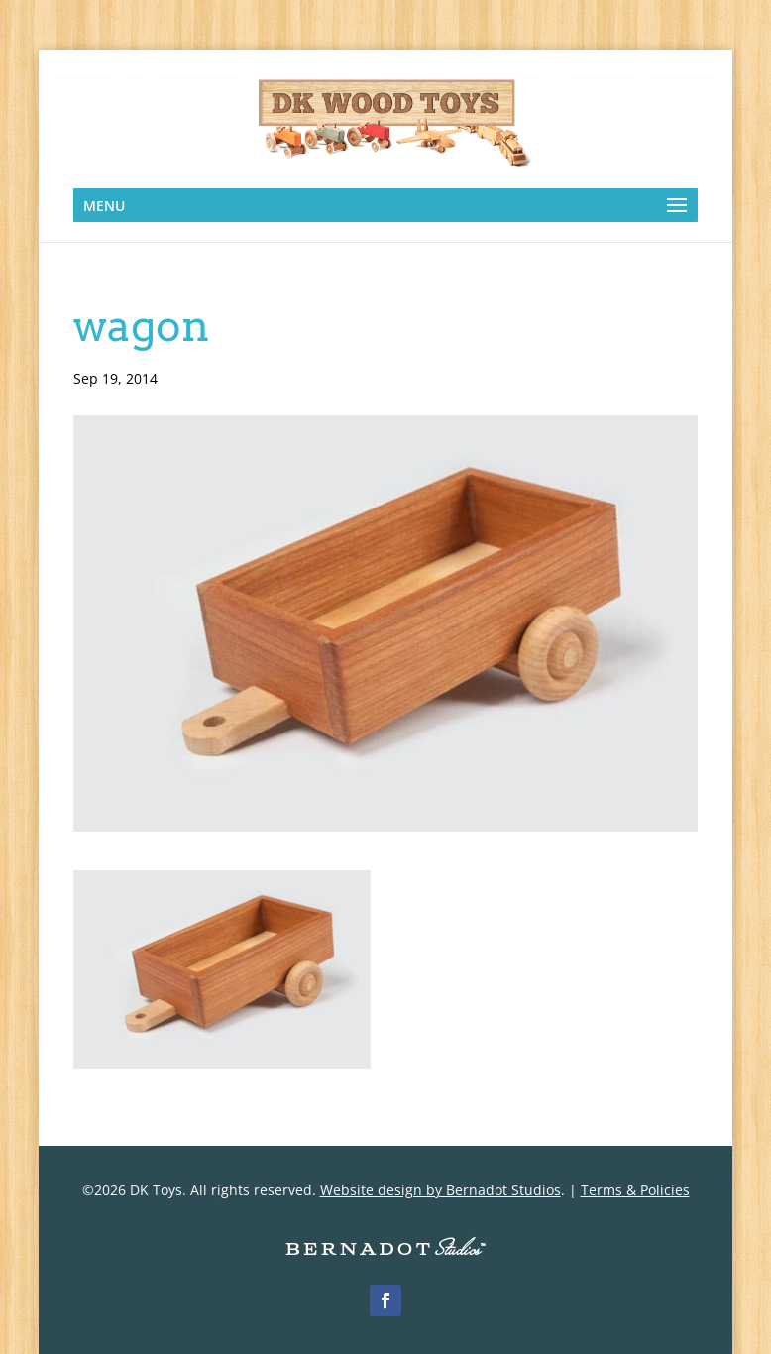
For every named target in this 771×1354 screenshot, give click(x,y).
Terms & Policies (635, 1190)
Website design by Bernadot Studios (440, 1190)
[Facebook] (385, 1300)
